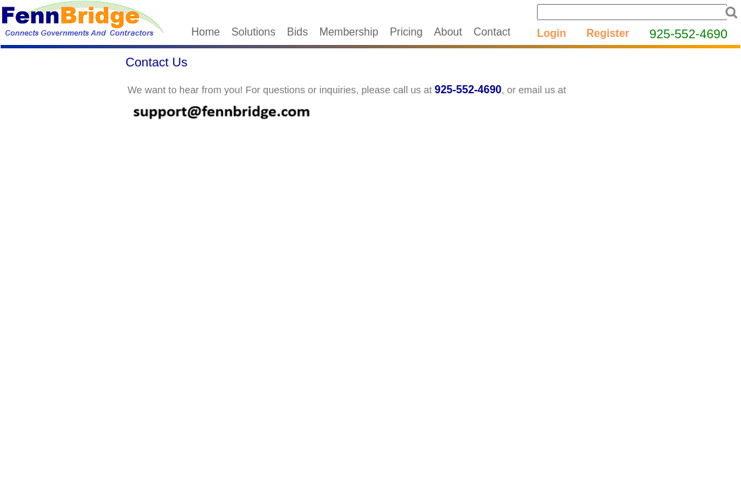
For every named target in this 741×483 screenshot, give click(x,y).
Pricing (406, 32)
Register (608, 33)
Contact (491, 32)
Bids (297, 32)
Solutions (254, 32)
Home (205, 32)
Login (551, 33)
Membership (349, 32)
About (448, 32)
